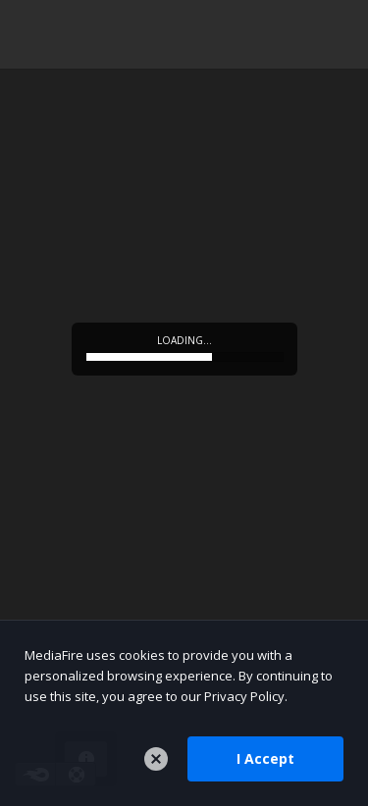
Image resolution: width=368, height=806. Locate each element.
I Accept (265, 758)
